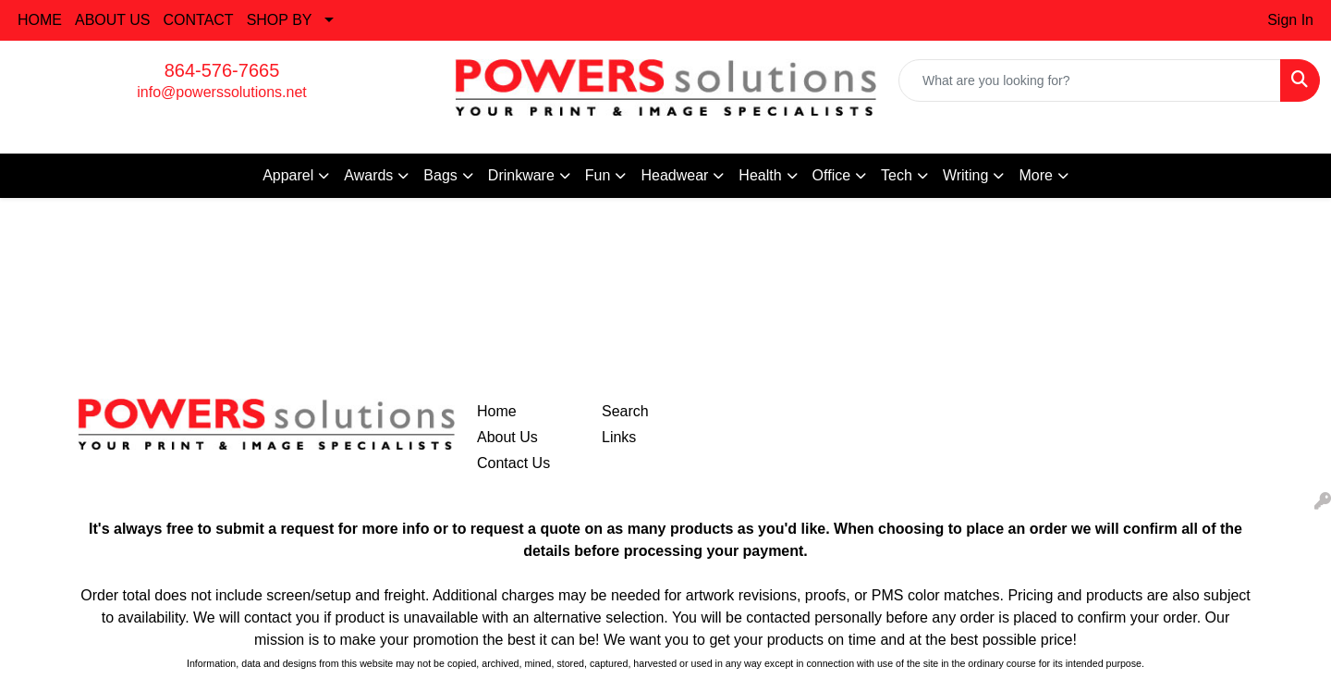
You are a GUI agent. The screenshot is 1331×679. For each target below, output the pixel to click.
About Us (507, 437)
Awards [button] (368, 175)
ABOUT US (113, 20)
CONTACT (199, 20)
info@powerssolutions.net (221, 92)
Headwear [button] (674, 175)
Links (619, 437)
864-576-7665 (222, 70)
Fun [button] (598, 175)
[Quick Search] (1089, 80)
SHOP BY (279, 20)
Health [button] (760, 175)
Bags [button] (440, 175)
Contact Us (513, 463)
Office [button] (831, 175)
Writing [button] (966, 175)
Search (625, 411)
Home (497, 411)
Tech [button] (896, 175)
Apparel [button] (288, 175)
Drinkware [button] (521, 175)
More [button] (1035, 175)
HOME (40, 20)
